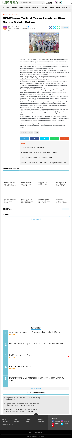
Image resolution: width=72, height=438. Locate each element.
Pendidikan (44, 7)
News (7, 7)
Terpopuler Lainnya (36, 388)
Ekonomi (14, 7)
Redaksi (30, 432)
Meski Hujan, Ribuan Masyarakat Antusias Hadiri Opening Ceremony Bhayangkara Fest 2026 (22, 411)
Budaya (4, 419)
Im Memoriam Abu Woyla (20, 355)
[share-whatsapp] (58, 27)
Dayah (15, 419)
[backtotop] (36, 415)
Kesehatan (36, 7)
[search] (32, 2)
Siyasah (64, 7)
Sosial (52, 7)
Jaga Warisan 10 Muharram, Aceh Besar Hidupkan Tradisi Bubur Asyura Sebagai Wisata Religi (22, 405)
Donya (28, 419)
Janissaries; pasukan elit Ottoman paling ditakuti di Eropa (34, 332)
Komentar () (65, 27)
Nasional (17, 421)
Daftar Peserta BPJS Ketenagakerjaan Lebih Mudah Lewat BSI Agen (37, 379)
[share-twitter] (54, 27)
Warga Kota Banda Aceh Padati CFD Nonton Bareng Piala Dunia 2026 (23, 399)
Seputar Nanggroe (24, 7)
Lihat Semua (36, 219)
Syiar (58, 7)
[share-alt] (24, 138)
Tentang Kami (38, 432)
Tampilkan (65, 209)
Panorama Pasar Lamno (20, 366)
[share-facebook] (50, 27)
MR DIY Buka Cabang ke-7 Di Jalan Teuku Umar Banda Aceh (36, 343)
